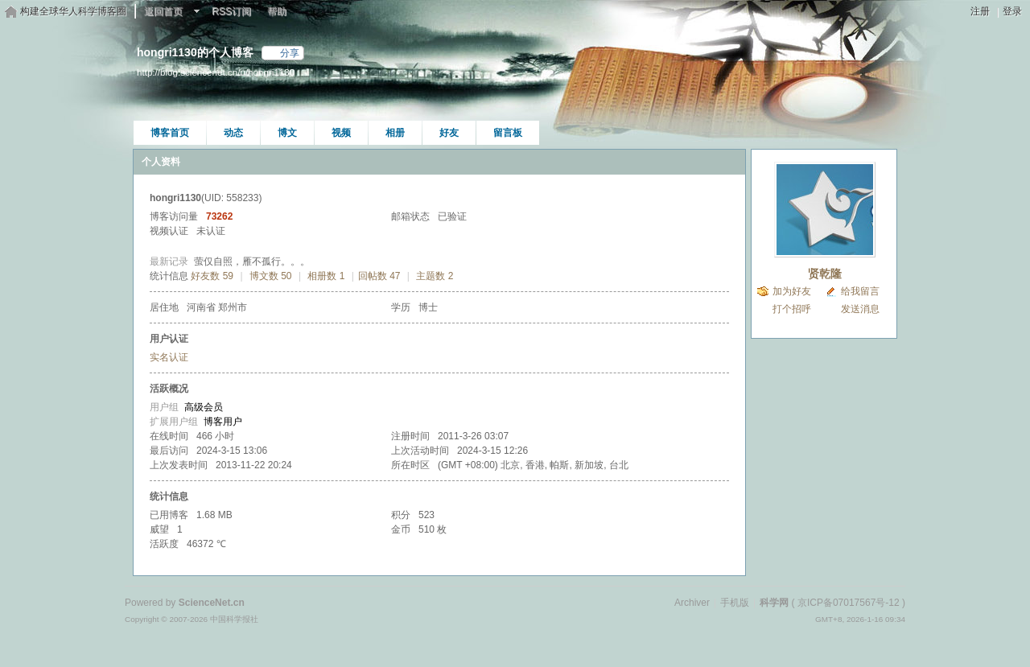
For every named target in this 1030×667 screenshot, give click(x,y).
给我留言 (860, 291)
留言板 (507, 132)
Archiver (692, 602)
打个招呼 (791, 309)
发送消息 (860, 309)
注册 (980, 11)
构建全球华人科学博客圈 (73, 11)
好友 (449, 132)
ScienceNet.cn (212, 602)
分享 (289, 53)
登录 (1012, 11)
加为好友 (791, 291)
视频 (341, 132)
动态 (233, 132)
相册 (395, 132)
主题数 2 (434, 276)
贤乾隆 (825, 273)
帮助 (276, 11)
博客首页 (169, 132)
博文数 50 (270, 276)
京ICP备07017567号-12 (848, 602)
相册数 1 (325, 276)
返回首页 (163, 11)
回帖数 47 (379, 276)
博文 (287, 132)
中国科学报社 (234, 619)
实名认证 (169, 357)
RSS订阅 (231, 11)
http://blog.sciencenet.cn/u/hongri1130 (216, 72)
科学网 (774, 602)
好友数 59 (212, 276)
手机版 (734, 602)
